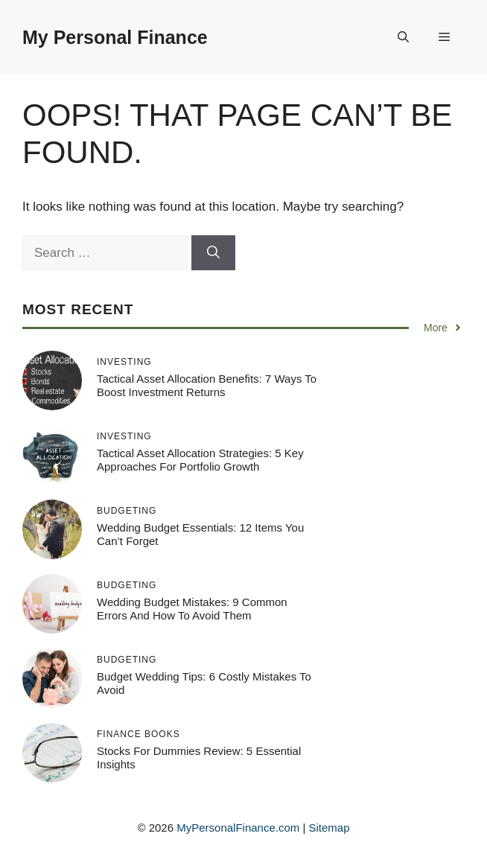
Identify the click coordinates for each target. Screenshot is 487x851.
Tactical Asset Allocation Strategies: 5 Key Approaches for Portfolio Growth (200, 460)
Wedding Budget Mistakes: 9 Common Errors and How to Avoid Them (192, 609)
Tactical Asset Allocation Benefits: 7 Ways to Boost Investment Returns (206, 385)
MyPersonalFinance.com (237, 827)
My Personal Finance (115, 37)
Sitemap (329, 827)
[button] (403, 37)
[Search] (213, 253)
